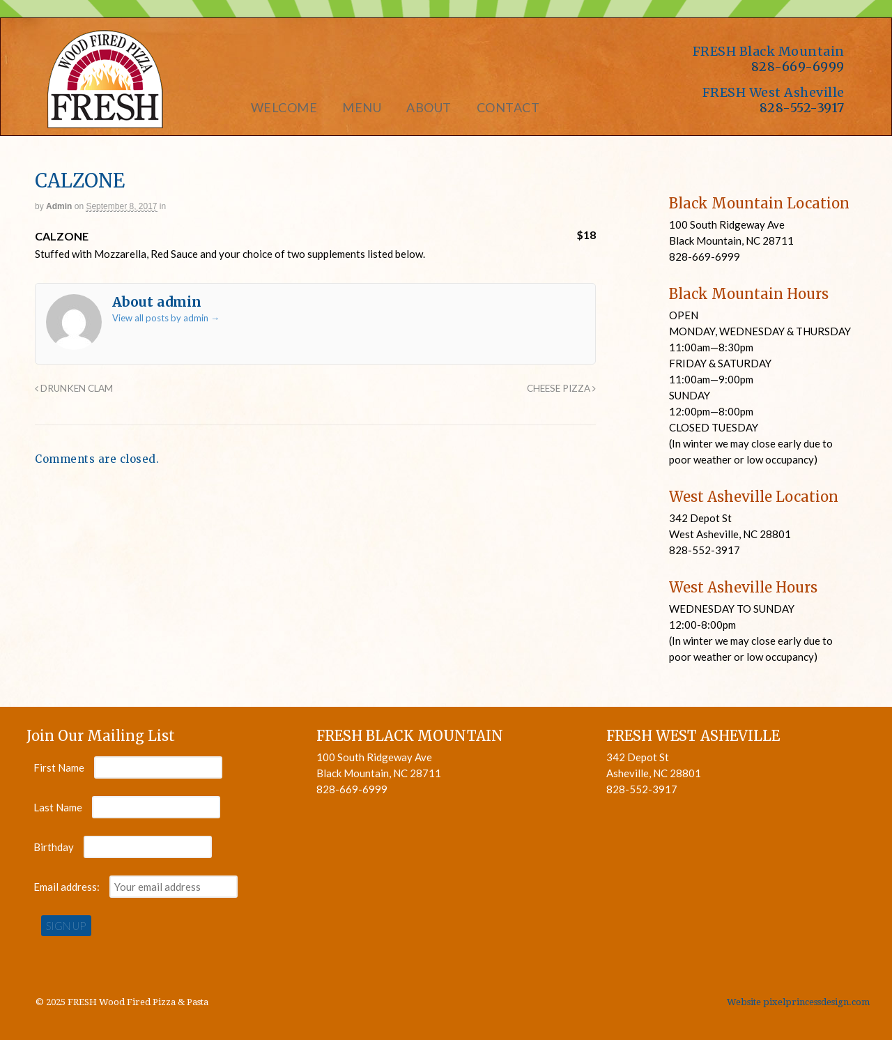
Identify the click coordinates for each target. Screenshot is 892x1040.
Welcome (284, 107)
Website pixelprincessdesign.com (798, 1002)
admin (59, 206)
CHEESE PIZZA (561, 388)
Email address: (67, 886)
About (429, 107)
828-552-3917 (802, 108)
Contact (508, 107)
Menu (361, 107)
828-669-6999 (798, 67)
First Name (58, 767)
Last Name (57, 807)
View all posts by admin (166, 317)
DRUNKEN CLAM (74, 388)
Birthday (53, 847)
